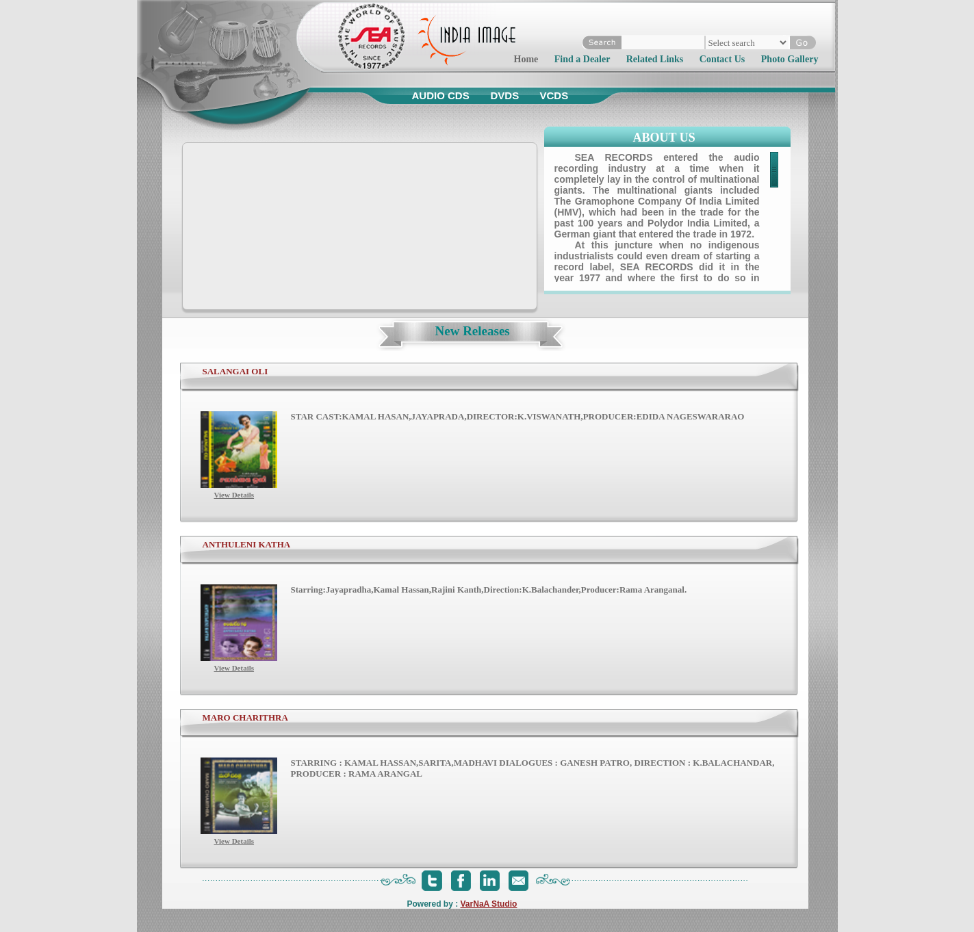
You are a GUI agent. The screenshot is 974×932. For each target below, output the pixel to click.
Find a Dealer (582, 59)
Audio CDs (441, 95)
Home (526, 59)
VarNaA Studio (489, 904)
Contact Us (722, 59)
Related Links (655, 59)
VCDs (554, 95)
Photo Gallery (790, 59)
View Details (234, 495)
